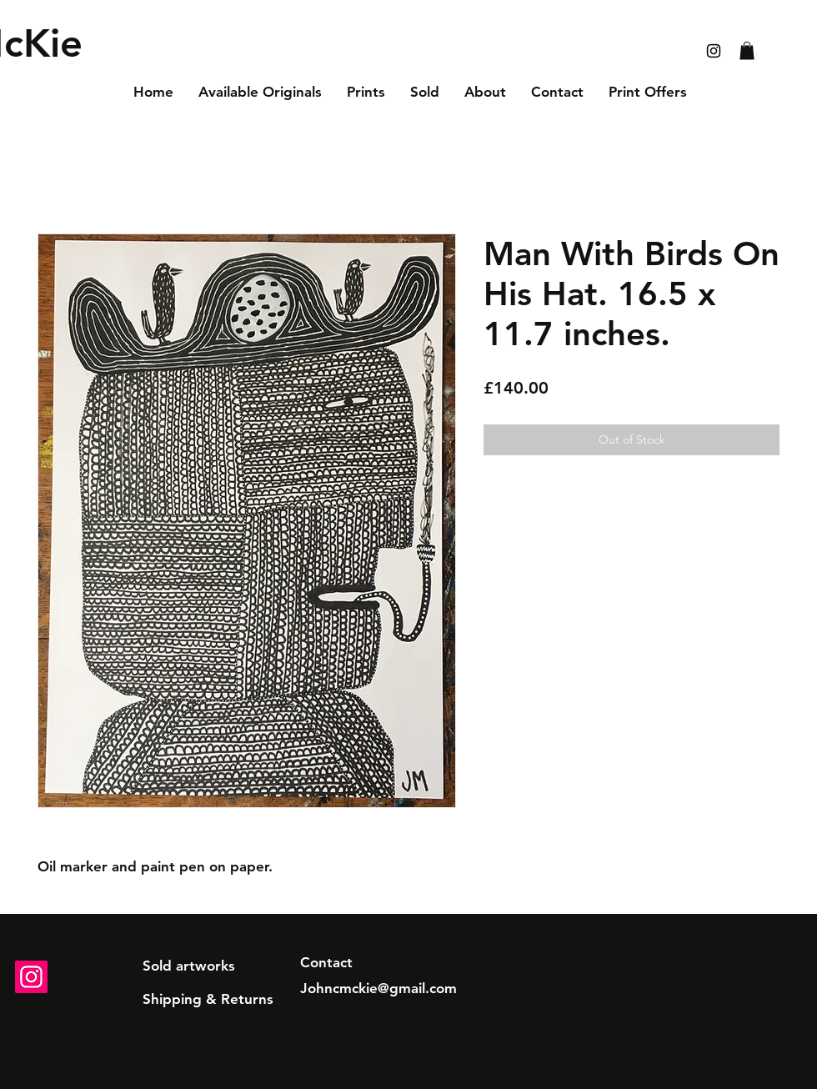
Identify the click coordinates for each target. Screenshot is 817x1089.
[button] (746, 51)
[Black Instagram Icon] (713, 51)
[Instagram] (31, 977)
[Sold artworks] (189, 966)
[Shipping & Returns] (208, 999)
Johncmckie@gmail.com (378, 988)
